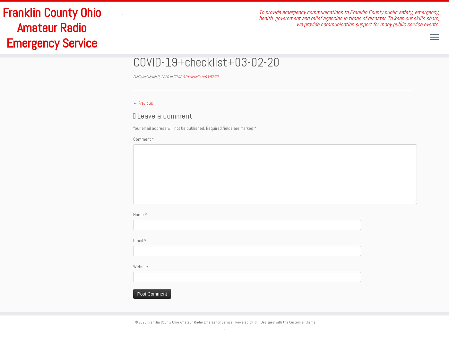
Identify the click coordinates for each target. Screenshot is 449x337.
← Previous (143, 103)
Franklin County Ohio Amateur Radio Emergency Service (51, 28)
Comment (143, 139)
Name (140, 214)
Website (140, 267)
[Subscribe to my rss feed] (125, 12)
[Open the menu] (434, 37)
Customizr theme (302, 322)
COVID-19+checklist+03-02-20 (195, 76)
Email (139, 241)
